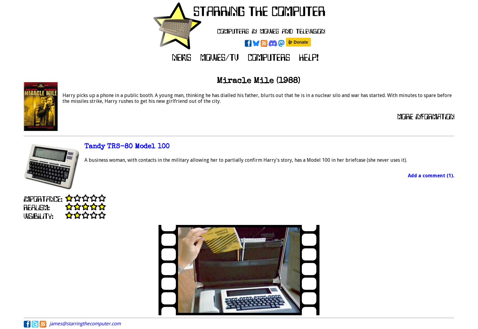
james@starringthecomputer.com (85, 324)
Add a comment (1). (431, 176)
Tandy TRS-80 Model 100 (126, 146)
